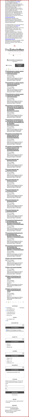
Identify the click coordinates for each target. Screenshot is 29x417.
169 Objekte (9, 65)
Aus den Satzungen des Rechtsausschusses (13, 160)
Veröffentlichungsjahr (10, 313)
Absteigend (21, 307)
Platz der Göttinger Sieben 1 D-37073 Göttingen (11, 412)
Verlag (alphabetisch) (10, 312)
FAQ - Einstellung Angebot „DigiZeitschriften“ (14, 401)
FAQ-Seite (18, 1)
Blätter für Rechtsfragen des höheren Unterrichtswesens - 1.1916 (14, 278)
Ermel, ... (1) (9, 359)
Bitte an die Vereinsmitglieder (14, 258)
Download (8, 402)
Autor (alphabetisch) (10, 309)
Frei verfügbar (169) (10, 319)
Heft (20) (8, 345)
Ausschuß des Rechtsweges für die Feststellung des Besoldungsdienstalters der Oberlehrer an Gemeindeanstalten (15, 222)
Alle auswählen (14, 327)
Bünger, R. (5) (9, 358)
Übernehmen (15, 392)
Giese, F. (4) (9, 361)
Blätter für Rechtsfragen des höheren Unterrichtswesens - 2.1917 (14, 290)
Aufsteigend (9, 307)
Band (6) (8, 344)
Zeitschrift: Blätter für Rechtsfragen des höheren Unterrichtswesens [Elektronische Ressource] (15, 60)
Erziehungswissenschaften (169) (13, 372)
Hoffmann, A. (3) (10, 362)
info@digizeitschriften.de (10, 17)
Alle (7, 320)
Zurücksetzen (15, 394)
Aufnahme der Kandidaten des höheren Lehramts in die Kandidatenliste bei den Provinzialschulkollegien (14, 135)
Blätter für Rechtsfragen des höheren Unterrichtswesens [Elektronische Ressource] (15, 331)
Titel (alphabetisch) (10, 310)
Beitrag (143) (9, 347)
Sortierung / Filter (19, 65)
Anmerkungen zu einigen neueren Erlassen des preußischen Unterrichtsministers (15, 73)
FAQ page (18, 25)
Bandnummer (9, 315)
